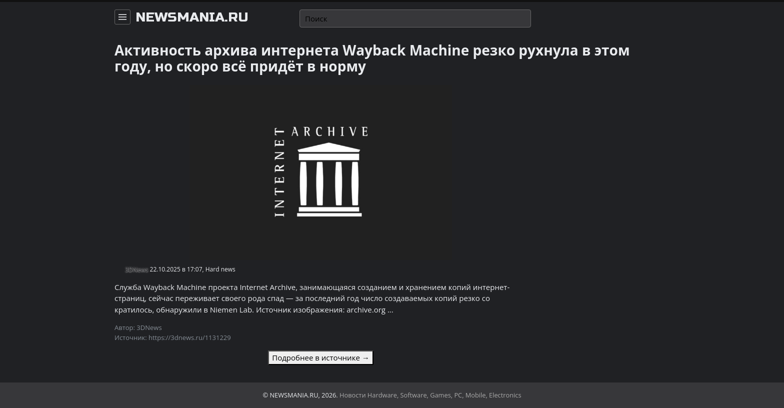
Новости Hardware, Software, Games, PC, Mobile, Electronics (431, 395)
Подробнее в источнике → (320, 357)
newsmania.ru (192, 18)
